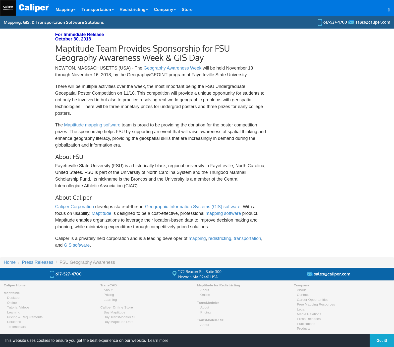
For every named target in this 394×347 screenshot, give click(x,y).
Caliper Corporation (74, 206)
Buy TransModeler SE (120, 317)
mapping (197, 238)
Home (10, 262)
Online (12, 303)
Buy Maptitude (114, 312)
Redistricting (134, 9)
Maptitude (101, 213)
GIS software (77, 245)
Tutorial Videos (18, 307)
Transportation (97, 9)
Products (303, 328)
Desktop (13, 298)
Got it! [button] (382, 341)
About (108, 290)
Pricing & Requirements (25, 317)
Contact (303, 295)
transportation (247, 238)
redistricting (219, 238)
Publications (306, 324)
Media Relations (309, 314)
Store (187, 9)
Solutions (14, 322)
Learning (13, 312)
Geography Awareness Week (173, 68)
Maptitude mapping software (92, 124)
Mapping (66, 9)
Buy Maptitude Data (118, 322)
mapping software (223, 213)
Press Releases (37, 262)
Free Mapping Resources (316, 304)
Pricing (109, 295)
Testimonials (16, 327)
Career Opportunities (312, 300)
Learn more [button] (158, 340)
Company (164, 9)
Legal (301, 309)
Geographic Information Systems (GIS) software (192, 206)
